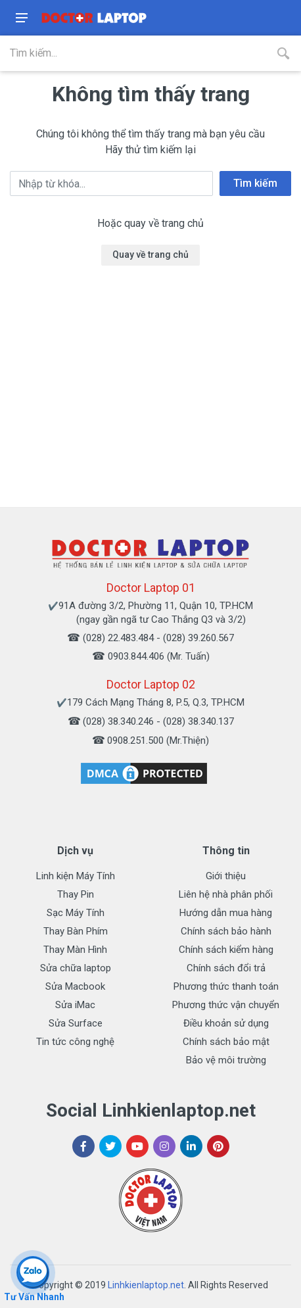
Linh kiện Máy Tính (75, 876)
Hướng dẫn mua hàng (225, 913)
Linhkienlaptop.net (146, 1285)
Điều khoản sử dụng (226, 1023)
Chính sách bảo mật (226, 1042)
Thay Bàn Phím (75, 931)
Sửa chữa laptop (75, 968)
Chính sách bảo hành (226, 931)
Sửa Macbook (75, 986)
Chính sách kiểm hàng (226, 950)
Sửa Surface (76, 1023)
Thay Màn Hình (75, 950)
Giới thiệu (226, 876)
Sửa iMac (75, 1005)
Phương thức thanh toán (226, 986)
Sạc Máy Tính (75, 913)
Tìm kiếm (255, 183)
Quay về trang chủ (150, 254)
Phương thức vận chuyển (225, 1005)
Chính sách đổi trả (226, 968)
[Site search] (133, 53)
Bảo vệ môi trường (226, 1060)
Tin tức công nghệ (75, 1042)
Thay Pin (75, 894)
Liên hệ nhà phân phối (226, 894)
